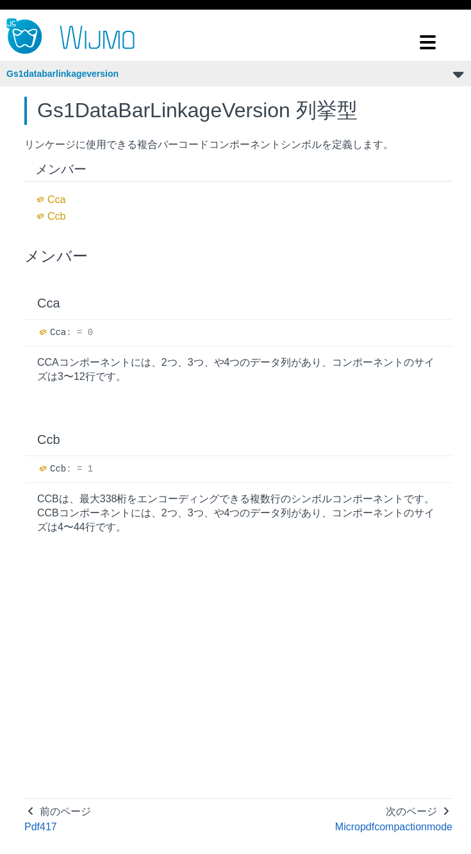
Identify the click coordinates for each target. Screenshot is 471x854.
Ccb (56, 216)
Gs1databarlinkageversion (62, 74)
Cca (56, 199)
